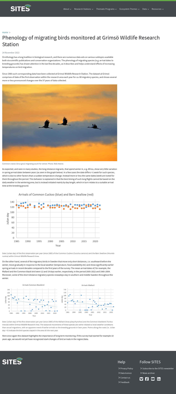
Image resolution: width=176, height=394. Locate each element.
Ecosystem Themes (128, 9)
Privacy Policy (126, 368)
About (66, 9)
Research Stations (82, 9)
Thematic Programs (105, 9)
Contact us (125, 377)
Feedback (124, 382)
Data (144, 9)
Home (5, 32)
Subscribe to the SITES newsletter (158, 368)
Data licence (126, 373)
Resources (156, 9)
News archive (148, 373)
